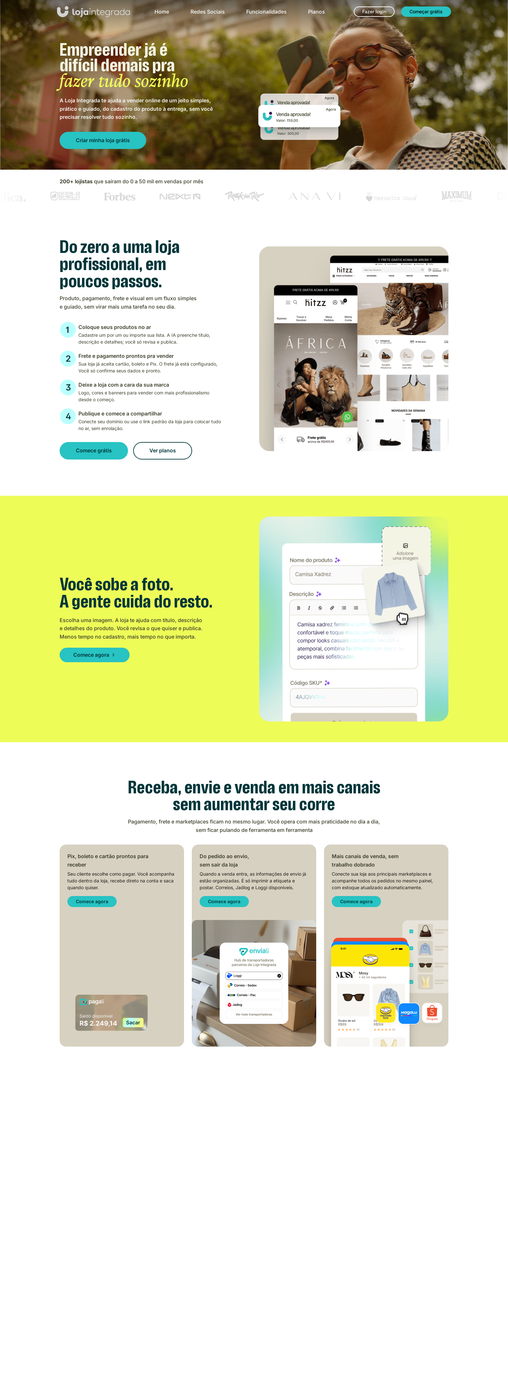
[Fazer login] (374, 11)
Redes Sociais (207, 11)
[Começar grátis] (426, 11)
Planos (316, 11)
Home (162, 11)
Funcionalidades (266, 11)
